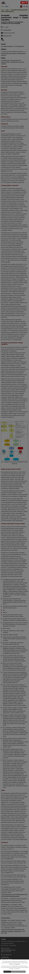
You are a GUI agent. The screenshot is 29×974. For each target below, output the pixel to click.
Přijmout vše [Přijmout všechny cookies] (7, 971)
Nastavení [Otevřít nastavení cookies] (22, 971)
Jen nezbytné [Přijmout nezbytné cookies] (15, 971)
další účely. (17, 964)
